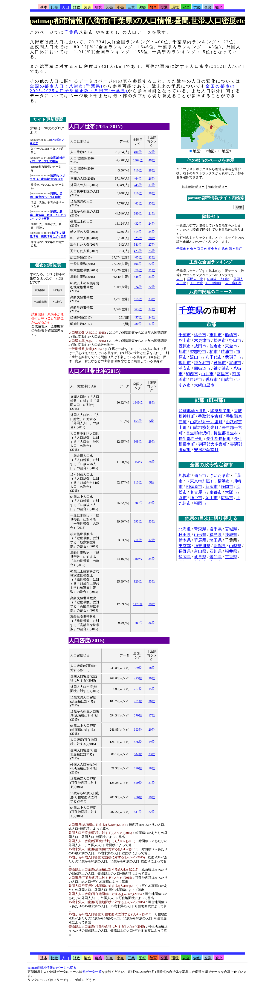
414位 (138, 231)
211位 (138, 540)
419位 (138, 299)
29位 (151, 441)
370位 (138, 715)
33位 (151, 521)
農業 (98, 7)
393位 (138, 729)
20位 (151, 238)
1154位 (137, 462)
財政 (76, 7)
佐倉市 (192, 249)
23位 (151, 276)
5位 (151, 421)
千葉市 (181, 249)
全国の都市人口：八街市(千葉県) (66, 86)
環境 (175, 7)
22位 (151, 152)
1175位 (137, 604)
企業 (208, 7)
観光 (219, 7)
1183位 (137, 558)
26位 (151, 178)
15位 (151, 689)
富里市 (202, 249)
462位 (138, 203)
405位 (138, 257)
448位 (138, 276)
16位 (151, 768)
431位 (138, 701)
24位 (151, 223)
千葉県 (71, 32)
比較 (54, 7)
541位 (138, 244)
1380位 (138, 503)
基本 (43, 7)
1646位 (138, 402)
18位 (151, 668)
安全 (186, 7)
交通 (164, 7)
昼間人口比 (195, 279)
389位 (138, 668)
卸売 (109, 7)
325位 (138, 238)
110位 (138, 482)
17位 (151, 185)
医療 (142, 7)
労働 (197, 7)
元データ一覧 (92, 971)
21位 (151, 213)
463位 (138, 309)
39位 (151, 503)
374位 (138, 287)
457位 (138, 317)
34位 (151, 558)
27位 (151, 244)
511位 (138, 812)
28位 (151, 170)
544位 (138, 754)
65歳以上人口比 (218, 279)
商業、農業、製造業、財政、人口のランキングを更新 (48, 215)
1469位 (138, 160)
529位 (138, 782)
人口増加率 (233, 283)
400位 (138, 152)
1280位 (138, 623)
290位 (138, 768)
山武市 (223, 249)
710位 (138, 170)
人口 (65, 7)
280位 (138, 324)
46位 (151, 160)
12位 (151, 540)
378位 (138, 270)
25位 (151, 203)
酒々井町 (235, 249)
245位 (138, 185)
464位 (138, 178)
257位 (138, 689)
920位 (138, 581)
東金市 (212, 249)
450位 (138, 797)
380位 (138, 213)
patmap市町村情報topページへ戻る (52, 967)
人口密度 (196, 283)
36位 (151, 623)
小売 (120, 7)
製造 (87, 7)
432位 (138, 223)
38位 (151, 604)
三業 (131, 7)
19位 (151, 741)
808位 (138, 441)
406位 (138, 264)
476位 (138, 741)
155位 (138, 421)
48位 (151, 402)
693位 (138, 521)
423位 (138, 251)
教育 (153, 7)
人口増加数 (213, 283)
